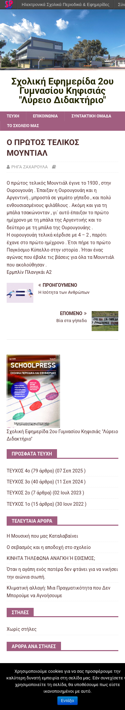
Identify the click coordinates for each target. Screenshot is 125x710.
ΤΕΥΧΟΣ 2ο (18, 492)
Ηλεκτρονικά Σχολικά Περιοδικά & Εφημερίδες (65, 4)
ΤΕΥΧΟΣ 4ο (18, 470)
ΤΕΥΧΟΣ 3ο (18, 481)
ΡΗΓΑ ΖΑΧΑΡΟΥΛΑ (29, 166)
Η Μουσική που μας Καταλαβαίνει (42, 536)
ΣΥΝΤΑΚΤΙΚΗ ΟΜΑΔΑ (91, 116)
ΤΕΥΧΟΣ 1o (18, 504)
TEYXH (13, 116)
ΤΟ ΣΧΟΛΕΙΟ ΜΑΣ (23, 125)
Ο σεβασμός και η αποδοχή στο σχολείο (49, 547)
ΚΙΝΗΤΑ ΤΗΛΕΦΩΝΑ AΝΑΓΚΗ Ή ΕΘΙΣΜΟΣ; (51, 558)
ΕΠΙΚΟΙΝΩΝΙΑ (45, 116)
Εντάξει (67, 700)
